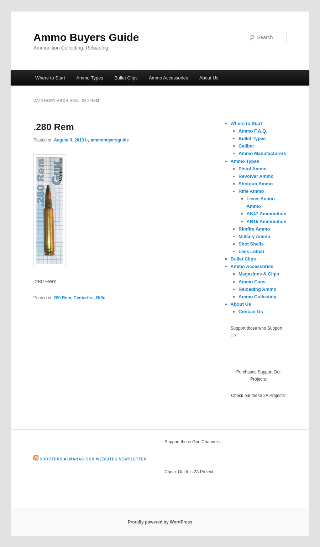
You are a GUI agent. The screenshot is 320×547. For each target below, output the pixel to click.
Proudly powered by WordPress (160, 522)
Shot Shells (251, 244)
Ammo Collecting (257, 296)
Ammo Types (89, 78)
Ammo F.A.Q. (252, 131)
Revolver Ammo (256, 176)
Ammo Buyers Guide (86, 37)
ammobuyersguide (110, 140)
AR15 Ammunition (267, 221)
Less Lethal (251, 251)
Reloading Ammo (257, 289)
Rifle (100, 297)
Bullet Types (252, 138)
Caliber (246, 146)
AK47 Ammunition (267, 213)
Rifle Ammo (251, 191)
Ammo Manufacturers (262, 153)
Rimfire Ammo (254, 229)
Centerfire (84, 297)
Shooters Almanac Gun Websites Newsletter (93, 459)
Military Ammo (254, 236)
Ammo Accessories (168, 78)
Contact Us (250, 311)
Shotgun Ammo (255, 183)
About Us (208, 78)
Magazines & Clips (258, 274)
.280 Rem (53, 127)
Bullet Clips (125, 78)
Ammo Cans (252, 281)
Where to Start (50, 78)
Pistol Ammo (252, 168)
